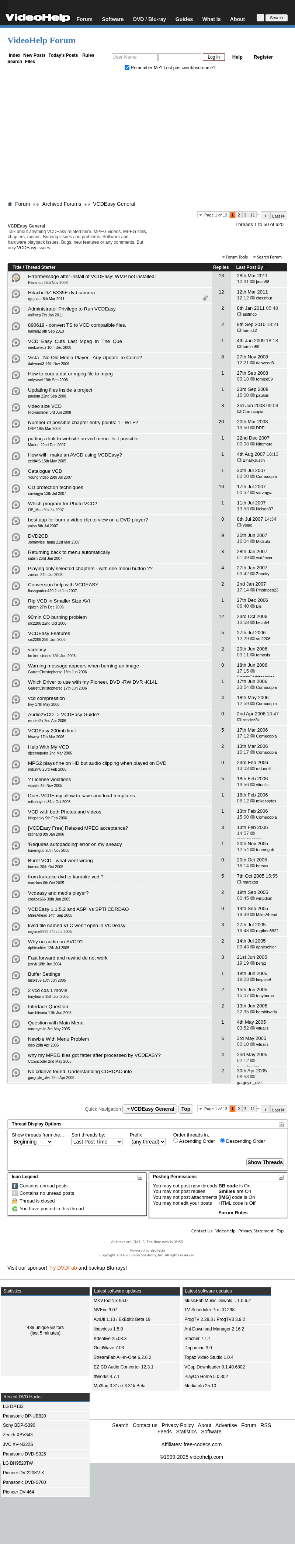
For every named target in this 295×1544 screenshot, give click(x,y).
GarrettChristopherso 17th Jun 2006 (57, 688)
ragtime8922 (267, 931)
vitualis (262, 785)
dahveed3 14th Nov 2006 (48, 364)
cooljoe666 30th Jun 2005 (49, 899)
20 (221, 421)
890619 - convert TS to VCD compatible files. (77, 325)
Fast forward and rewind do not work (68, 958)
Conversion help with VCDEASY (63, 584)
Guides (184, 18)
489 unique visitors (45, 1327)
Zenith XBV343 (18, 1434)
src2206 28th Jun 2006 (47, 640)
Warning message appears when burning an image (83, 666)
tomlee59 (251, 346)
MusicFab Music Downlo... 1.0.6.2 (217, 1300)
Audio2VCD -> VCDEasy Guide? (64, 714)
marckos (250, 882)
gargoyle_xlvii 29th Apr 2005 (51, 1078)
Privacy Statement (256, 1231)
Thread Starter (40, 267)
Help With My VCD (48, 747)
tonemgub (265, 849)
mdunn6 (263, 768)
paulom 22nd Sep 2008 (47, 396)
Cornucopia (253, 411)
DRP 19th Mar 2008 (44, 429)
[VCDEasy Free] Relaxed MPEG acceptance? (78, 828)
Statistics (186, 1431)
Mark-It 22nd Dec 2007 (47, 445)
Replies (221, 267)
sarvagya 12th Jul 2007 (47, 494)
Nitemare (264, 444)
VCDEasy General (114, 204)
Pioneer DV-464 (18, 1492)
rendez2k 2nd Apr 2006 (47, 721)
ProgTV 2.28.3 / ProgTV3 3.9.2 (214, 1319)
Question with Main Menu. (56, 1023)
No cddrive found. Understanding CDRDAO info (80, 1071)
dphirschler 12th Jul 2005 (48, 948)
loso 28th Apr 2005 (43, 1045)
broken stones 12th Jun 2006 (52, 656)
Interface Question (48, 1006)
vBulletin (157, 1250)
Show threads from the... (38, 1135)
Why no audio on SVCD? (55, 941)
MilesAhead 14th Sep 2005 (50, 915)
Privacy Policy (178, 1425)
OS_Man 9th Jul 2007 (46, 510)
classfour (264, 298)
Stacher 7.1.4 (197, 1338)
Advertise (226, 1425)
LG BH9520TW (18, 1463)
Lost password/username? (190, 67)
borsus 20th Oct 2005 (45, 867)
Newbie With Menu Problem (58, 1039)
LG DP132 (13, 1406)
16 (221, 486)
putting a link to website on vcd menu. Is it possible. (84, 438)
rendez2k (251, 720)
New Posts (34, 55)
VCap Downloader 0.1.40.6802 (214, 1367)
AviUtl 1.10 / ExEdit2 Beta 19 (122, 1319)
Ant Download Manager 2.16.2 (214, 1329)
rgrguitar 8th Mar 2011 (46, 299)
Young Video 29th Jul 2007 (50, 477)
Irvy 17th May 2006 (43, 704)
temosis (263, 655)
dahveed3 (265, 363)
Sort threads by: (88, 1135)
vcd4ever (264, 557)
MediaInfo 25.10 (200, 1385)
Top (186, 1109)
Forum (84, 18)
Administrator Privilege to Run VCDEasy (72, 309)
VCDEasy (26, 247)
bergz (261, 963)
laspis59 (263, 979)
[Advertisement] (147, 137)
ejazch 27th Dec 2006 (46, 607)
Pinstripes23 (267, 590)
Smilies (226, 1191)
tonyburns (265, 995)
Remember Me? (144, 67)
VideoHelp (225, 1231)
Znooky (262, 574)
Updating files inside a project (60, 390)
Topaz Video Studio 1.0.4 (208, 1357)
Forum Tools (237, 257)
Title (17, 267)
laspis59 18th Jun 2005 (47, 980)
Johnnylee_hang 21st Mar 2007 (54, 542)
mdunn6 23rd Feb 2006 (47, 769)
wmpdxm (264, 898)
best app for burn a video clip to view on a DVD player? (88, 520)
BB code (228, 1186)
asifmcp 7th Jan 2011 (45, 315)
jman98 (262, 282)
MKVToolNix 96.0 (111, 1300)
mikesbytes (266, 801)
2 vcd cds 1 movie (47, 990)
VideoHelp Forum (41, 40)
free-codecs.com (203, 1444)
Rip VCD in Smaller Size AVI (59, 601)
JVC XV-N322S (18, 1444)
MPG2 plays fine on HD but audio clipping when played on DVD (97, 763)
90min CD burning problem (57, 617)
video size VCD (45, 406)
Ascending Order (194, 1141)
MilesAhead (266, 914)
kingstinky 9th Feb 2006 (47, 818)
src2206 (263, 638)
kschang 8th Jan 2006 (46, 834)
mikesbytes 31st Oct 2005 (49, 802)
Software (113, 18)
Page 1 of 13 (215, 215)
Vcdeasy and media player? (58, 893)
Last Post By (252, 267)
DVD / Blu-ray (149, 18)
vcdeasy (37, 649)
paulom (262, 395)
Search (14, 61)
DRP (260, 428)
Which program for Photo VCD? (62, 503)
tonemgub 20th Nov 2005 (48, 851)
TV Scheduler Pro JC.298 (209, 1309)
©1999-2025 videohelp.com (191, 1457)
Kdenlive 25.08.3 (110, 1338)
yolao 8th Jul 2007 (43, 526)
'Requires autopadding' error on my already (75, 844)
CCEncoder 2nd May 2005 (50, 1061)
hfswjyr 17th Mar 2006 (46, 737)
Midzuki (263, 541)
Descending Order (242, 1141)
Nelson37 (264, 509)
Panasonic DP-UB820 (24, 1416)
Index (14, 55)
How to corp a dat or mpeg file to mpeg (70, 374)
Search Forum (269, 257)
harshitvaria (266, 1012)
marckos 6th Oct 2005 (46, 883)
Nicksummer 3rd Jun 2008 (49, 412)
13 (221, 275)
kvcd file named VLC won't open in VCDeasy (76, 925)
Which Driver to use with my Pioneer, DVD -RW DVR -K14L (92, 682)
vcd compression (46, 698)
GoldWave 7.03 (109, 1347)
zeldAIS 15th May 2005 (47, 461)
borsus (262, 866)
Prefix (136, 1135)
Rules (88, 55)
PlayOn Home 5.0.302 (206, 1376)
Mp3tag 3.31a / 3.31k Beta (120, 1385)
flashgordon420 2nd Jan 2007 (52, 591)
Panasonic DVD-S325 (24, 1454)
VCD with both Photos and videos (64, 812)
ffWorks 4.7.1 (106, 1376)
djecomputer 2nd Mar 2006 (50, 753)
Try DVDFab (63, 1268)
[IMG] (224, 1197)
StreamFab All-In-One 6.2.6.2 (122, 1357)
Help (237, 57)
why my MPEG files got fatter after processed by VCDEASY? (94, 1055)
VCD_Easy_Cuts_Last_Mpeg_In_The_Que (75, 341)
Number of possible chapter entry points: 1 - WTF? (83, 422)
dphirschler (266, 947)
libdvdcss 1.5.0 (108, 1329)
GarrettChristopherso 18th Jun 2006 (57, 672)
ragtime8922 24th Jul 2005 (50, 932)
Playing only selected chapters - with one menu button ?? (90, 568)
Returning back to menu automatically (69, 552)
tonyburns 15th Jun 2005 (48, 997)
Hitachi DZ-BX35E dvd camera (61, 292)
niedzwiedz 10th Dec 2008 (49, 348)
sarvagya (264, 492)
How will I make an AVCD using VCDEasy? (75, 455)
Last (278, 216)
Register (263, 57)
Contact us (145, 1425)
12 (221, 292)
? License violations (49, 779)
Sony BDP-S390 (19, 1425)
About (237, 18)
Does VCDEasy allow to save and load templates (81, 795)
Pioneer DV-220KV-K (23, 1472)
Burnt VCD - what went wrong (60, 860)
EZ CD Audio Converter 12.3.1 (123, 1367)
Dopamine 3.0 (198, 1347)
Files (30, 61)
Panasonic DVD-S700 (24, 1482)
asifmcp (250, 314)
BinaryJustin (254, 460)
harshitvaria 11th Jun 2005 (50, 1013)
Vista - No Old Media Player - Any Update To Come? (85, 357)
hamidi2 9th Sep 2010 (46, 331)
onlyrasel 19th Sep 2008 (48, 380)
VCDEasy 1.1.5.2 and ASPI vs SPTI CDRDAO (78, 909)
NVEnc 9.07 (105, 1309)
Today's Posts (63, 55)
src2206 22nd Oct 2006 (47, 623)
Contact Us (201, 1231)
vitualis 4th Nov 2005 (45, 786)
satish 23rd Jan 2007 (45, 558)
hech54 (262, 622)
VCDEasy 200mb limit (52, 730)
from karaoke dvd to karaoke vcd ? (65, 876)
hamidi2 (250, 330)
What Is (211, 18)
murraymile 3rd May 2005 (49, 1029)
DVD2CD (38, 536)
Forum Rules (232, 1212)
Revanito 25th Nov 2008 (47, 283)
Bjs (258, 606)
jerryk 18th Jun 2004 (45, 964)
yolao (247, 525)
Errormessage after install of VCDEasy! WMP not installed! (92, 276)
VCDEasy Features (49, 633)
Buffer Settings (44, 974)
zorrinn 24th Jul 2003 (45, 575)
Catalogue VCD (45, 471)
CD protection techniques (55, 487)
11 (252, 215)
